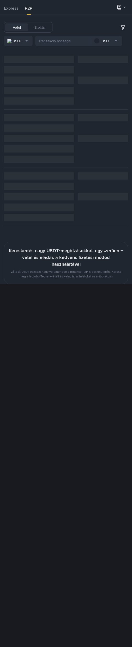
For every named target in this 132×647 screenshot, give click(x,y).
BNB (89, 27)
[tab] (11, 8)
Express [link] (11, 8)
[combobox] (61, 41)
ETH (101, 27)
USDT (63, 27)
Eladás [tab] (39, 27)
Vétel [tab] (17, 27)
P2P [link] (28, 8)
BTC (76, 27)
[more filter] (127, 41)
